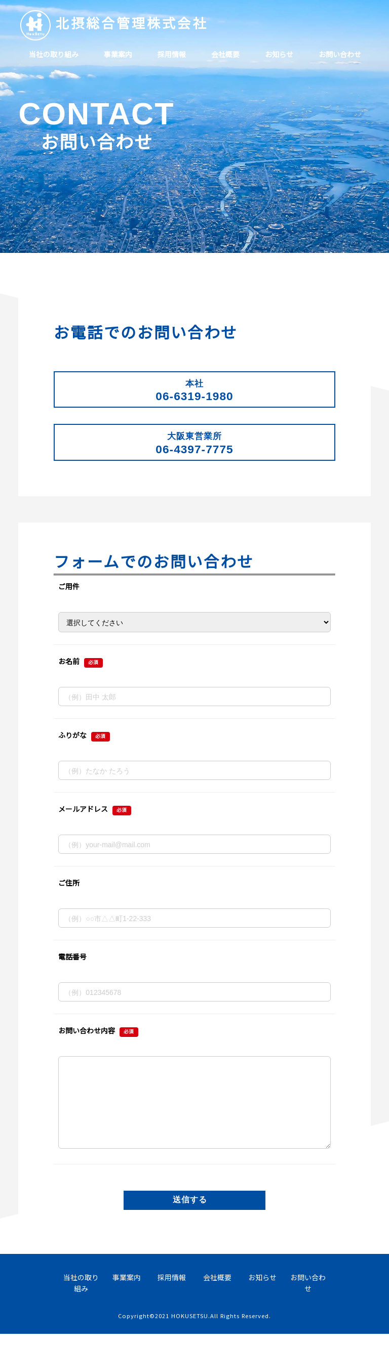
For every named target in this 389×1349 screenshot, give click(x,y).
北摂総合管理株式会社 (132, 22)
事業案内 (118, 54)
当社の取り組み (54, 54)
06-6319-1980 (194, 390)
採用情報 (172, 54)
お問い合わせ (340, 54)
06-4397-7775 (194, 443)
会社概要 (225, 54)
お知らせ (279, 54)
